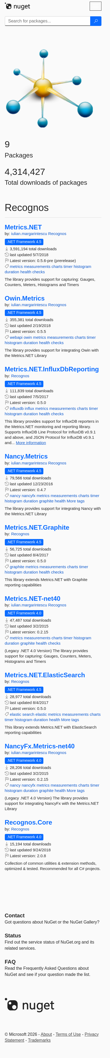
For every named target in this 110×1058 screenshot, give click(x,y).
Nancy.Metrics (26, 456)
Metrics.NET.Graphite (37, 527)
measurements (37, 266)
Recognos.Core (28, 822)
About (46, 1034)
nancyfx (29, 495)
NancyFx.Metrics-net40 (40, 746)
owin (28, 337)
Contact (15, 915)
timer (68, 266)
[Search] (95, 21)
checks (38, 272)
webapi (16, 337)
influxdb (17, 408)
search (28, 714)
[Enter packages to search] (47, 21)
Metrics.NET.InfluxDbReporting (52, 369)
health (25, 272)
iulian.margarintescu (29, 233)
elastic (15, 714)
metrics (16, 266)
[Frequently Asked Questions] (10, 962)
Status (13, 935)
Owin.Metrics (25, 298)
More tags (76, 501)
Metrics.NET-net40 (32, 599)
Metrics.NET (23, 227)
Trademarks (39, 1040)
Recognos (57, 233)
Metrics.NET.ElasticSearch (45, 675)
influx (29, 408)
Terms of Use (68, 1034)
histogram (82, 266)
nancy (15, 495)
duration (12, 272)
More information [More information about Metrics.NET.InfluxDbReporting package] (31, 442)
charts (57, 266)
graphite (46, 501)
